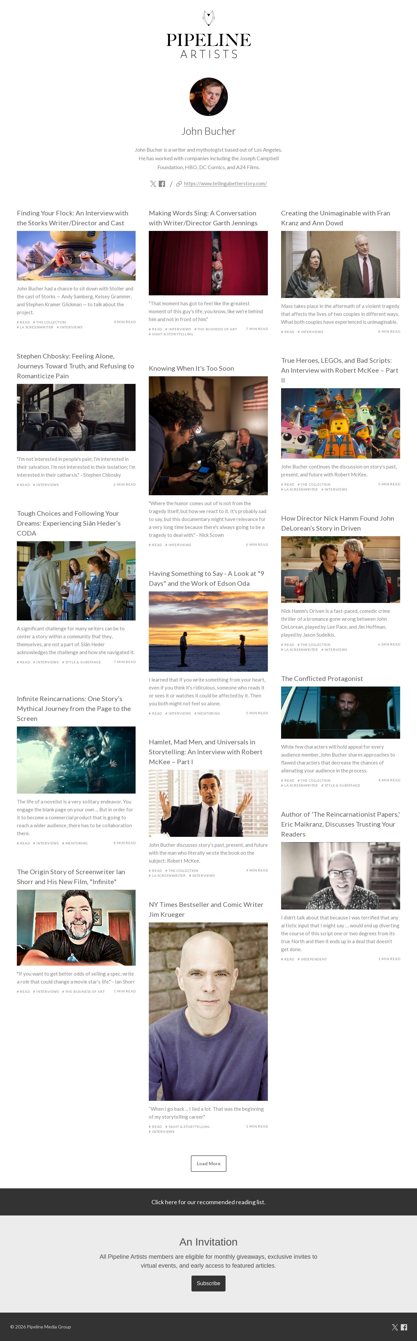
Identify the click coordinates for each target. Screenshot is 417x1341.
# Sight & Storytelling (171, 334)
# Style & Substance (81, 662)
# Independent (312, 959)
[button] (209, 1163)
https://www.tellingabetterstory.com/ (225, 183)
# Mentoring (207, 713)
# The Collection (49, 322)
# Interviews (70, 327)
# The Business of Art (215, 329)
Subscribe (208, 1283)
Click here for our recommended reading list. (208, 1202)
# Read (23, 322)
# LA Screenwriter (35, 327)
